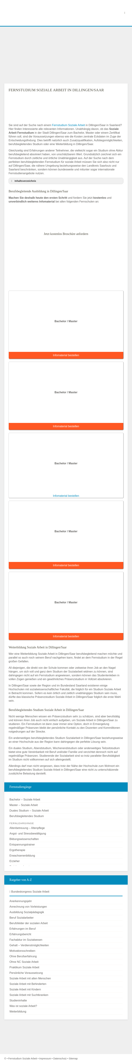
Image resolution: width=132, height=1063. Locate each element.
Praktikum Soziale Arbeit (24, 967)
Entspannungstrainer (22, 844)
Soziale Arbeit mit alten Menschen (30, 978)
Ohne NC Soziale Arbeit (23, 961)
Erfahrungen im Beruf (22, 928)
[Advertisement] (66, 55)
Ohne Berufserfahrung (23, 956)
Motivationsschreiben (22, 950)
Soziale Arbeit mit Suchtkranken (28, 994)
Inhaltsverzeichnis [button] (23, 181)
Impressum (45, 1058)
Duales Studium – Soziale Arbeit (29, 810)
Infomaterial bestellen (66, 355)
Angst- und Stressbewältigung (27, 833)
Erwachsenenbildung (22, 855)
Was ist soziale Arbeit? (23, 1006)
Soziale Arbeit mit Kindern (25, 989)
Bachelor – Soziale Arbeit (24, 799)
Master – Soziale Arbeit (23, 805)
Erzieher (14, 861)
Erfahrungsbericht (20, 934)
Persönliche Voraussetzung (26, 972)
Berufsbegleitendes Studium (26, 816)
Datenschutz (60, 1058)
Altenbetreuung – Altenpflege (27, 828)
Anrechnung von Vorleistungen (28, 906)
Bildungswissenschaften (24, 839)
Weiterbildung (17, 1011)
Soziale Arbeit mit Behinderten (27, 983)
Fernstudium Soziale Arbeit (68, 125)
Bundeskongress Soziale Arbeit (29, 891)
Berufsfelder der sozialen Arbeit (28, 923)
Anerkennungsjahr (20, 901)
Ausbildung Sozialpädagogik (26, 912)
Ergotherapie (17, 850)
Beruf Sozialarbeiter (21, 917)
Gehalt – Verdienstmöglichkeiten (29, 945)
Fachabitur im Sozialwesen (25, 939)
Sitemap (73, 1058)
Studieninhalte (18, 1000)
